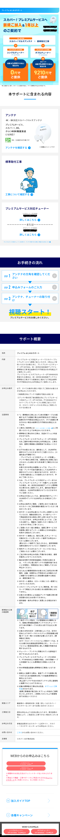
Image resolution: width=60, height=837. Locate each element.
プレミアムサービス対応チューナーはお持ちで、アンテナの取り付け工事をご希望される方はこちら (26, 242)
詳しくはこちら (28, 219)
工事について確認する (17, 194)
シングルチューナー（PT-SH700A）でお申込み (25, 763)
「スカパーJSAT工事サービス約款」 (43, 428)
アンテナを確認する (16, 147)
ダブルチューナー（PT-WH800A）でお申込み (25, 768)
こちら (19, 732)
